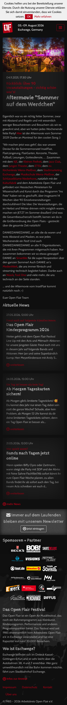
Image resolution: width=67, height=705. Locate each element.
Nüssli (10, 275)
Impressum (9, 687)
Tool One (20, 275)
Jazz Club (54, 161)
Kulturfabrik (9, 183)
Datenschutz (29, 687)
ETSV (38, 166)
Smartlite (21, 258)
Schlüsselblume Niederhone (19, 178)
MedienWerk (10, 266)
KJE (16, 161)
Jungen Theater (18, 166)
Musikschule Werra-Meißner (37, 174)
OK (29, 16)
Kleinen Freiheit (32, 161)
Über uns (11, 694)
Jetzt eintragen (33, 528)
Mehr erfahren (42, 16)
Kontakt (47, 687)
